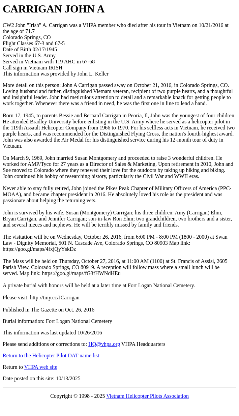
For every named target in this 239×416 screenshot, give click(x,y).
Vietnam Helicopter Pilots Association (147, 396)
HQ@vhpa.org (104, 344)
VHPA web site (40, 367)
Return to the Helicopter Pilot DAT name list (51, 355)
